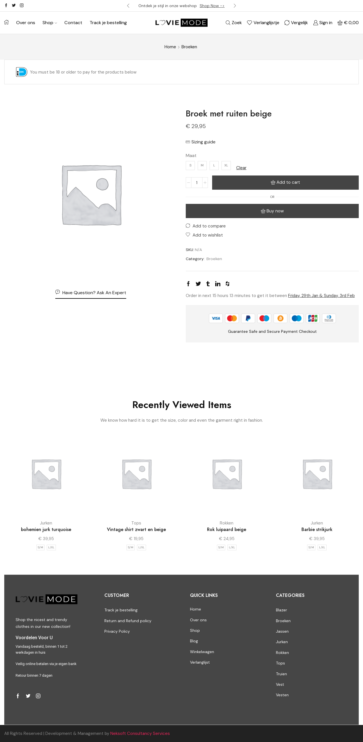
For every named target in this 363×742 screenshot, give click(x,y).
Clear (241, 168)
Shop (50, 23)
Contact (73, 23)
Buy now (275, 211)
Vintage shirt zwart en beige (136, 529)
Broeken (189, 47)
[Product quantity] (196, 182)
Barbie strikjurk (316, 529)
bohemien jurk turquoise (46, 529)
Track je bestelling (108, 23)
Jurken (46, 523)
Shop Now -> (212, 5)
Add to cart (288, 182)
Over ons (25, 23)
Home (170, 47)
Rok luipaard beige (226, 529)
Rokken (226, 523)
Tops (136, 523)
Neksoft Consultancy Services (140, 733)
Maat (191, 155)
